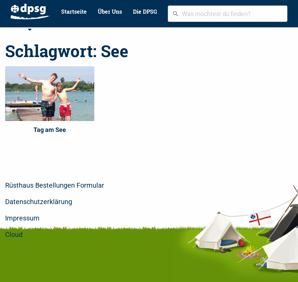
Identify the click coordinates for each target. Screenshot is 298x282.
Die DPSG (145, 11)
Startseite (74, 11)
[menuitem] (30, 11)
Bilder (47, 29)
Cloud (14, 234)
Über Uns (110, 11)
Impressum (22, 218)
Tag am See (49, 129)
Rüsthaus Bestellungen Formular (54, 185)
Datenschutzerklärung (38, 202)
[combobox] (227, 13)
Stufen (19, 29)
